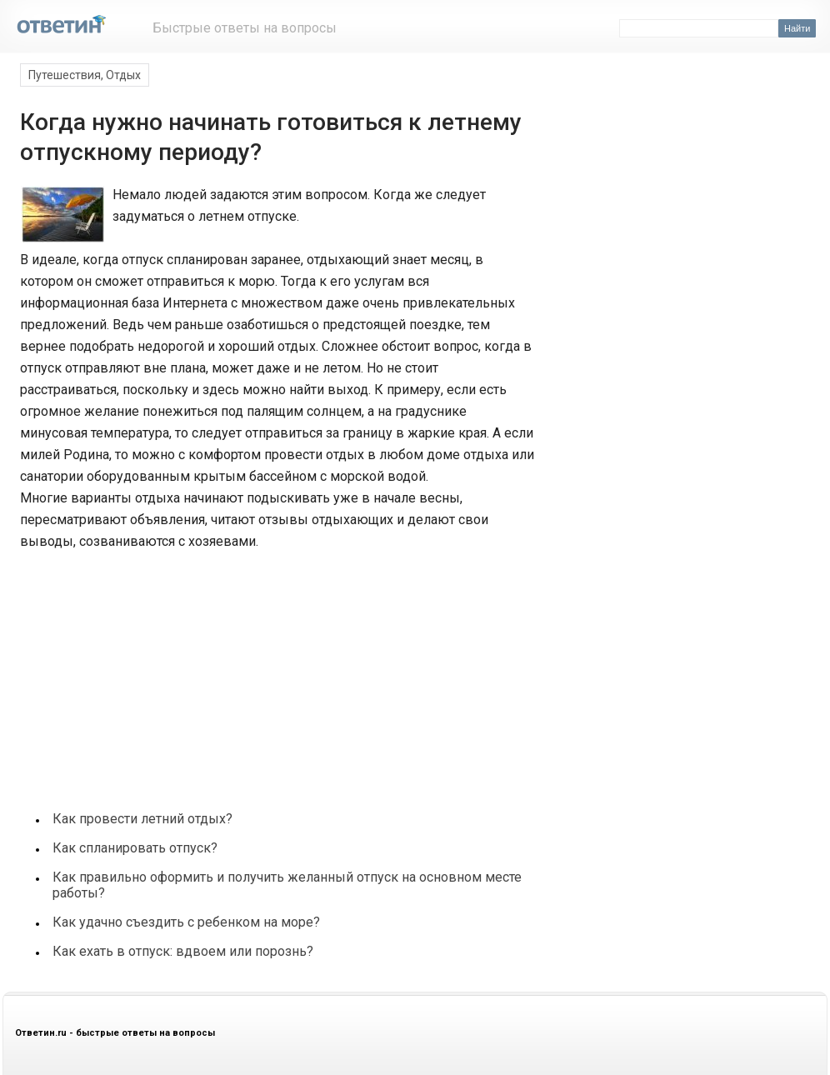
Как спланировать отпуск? (135, 848)
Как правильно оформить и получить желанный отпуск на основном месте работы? (287, 885)
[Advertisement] (143, 672)
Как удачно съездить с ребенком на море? (186, 922)
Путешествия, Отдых (84, 75)
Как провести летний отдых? (142, 819)
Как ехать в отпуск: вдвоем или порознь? (182, 951)
